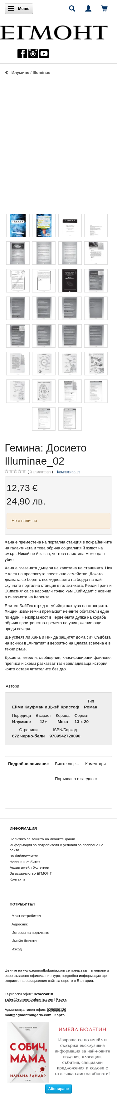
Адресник (20, 924)
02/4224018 (43, 994)
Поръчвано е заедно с (76, 778)
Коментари (95, 763)
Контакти (17, 879)
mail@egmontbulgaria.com (28, 1015)
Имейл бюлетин (25, 941)
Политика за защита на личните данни (42, 839)
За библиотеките (24, 856)
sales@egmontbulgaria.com (29, 999)
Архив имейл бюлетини (29, 867)
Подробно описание (28, 763)
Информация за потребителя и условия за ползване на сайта (56, 847)
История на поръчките (30, 932)
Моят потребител (26, 916)
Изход (17, 949)
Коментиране (68, 472)
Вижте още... (67, 763)
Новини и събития (25, 862)
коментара (40, 472)
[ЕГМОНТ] (54, 31)
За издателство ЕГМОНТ (31, 873)
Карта (61, 999)
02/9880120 (56, 1009)
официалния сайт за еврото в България (59, 980)
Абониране (58, 1089)
